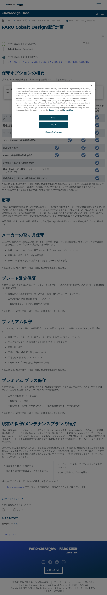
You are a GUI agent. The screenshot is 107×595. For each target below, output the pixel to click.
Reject (53, 125)
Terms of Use (68, 110)
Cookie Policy (54, 110)
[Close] (91, 85)
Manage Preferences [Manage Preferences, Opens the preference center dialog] (53, 132)
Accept (53, 118)
